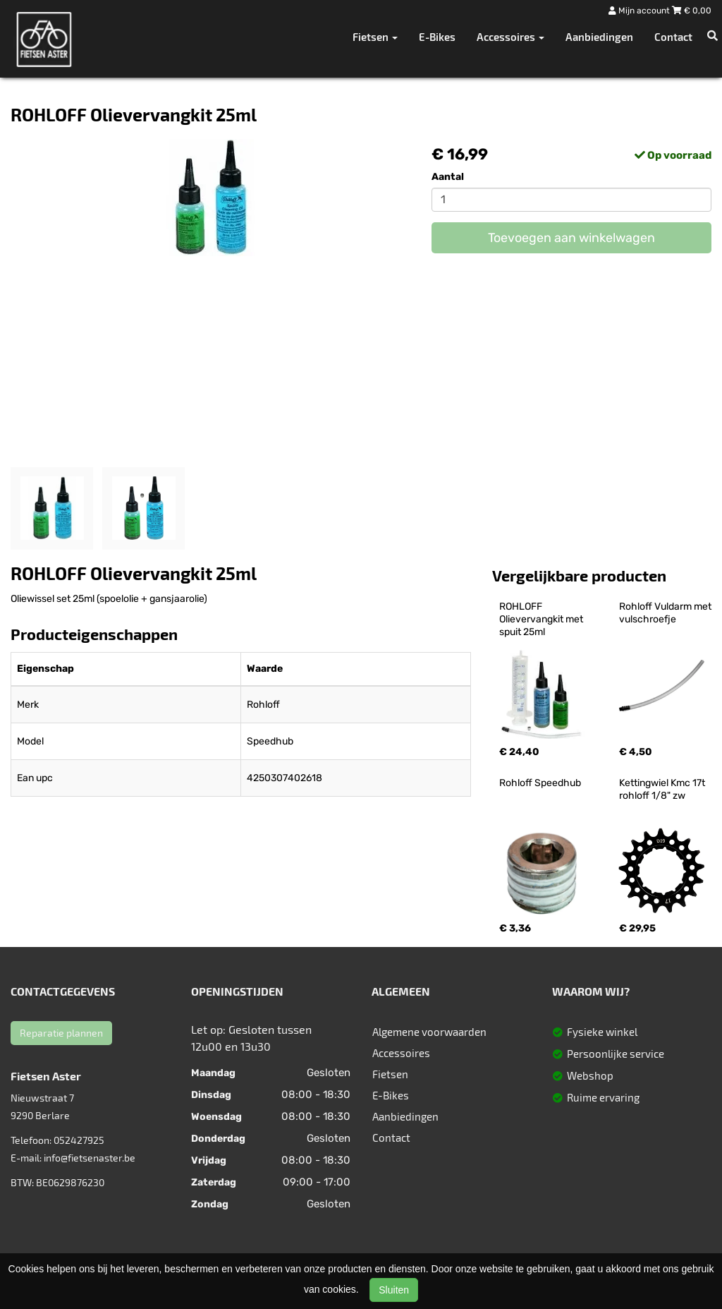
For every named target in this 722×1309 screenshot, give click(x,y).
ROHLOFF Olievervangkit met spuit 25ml (542, 619)
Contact (673, 36)
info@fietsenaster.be (89, 1158)
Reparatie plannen (61, 1033)
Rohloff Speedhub (540, 783)
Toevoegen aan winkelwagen (571, 238)
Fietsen (390, 1074)
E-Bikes (437, 36)
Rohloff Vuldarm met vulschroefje (666, 613)
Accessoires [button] (510, 36)
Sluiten (394, 1290)
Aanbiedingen (599, 36)
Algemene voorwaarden (429, 1031)
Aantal (448, 177)
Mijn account (640, 11)
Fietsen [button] (375, 36)
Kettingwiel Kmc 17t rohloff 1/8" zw (663, 789)
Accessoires (401, 1052)
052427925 (79, 1140)
